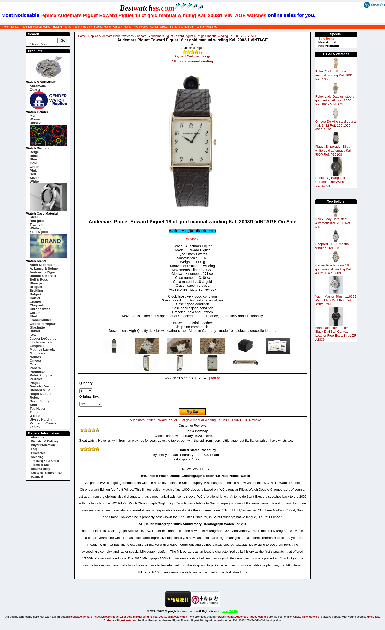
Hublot (35, 331)
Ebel (33, 316)
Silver (34, 178)
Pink (33, 170)
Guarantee (38, 453)
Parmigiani (38, 371)
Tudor (34, 412)
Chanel (35, 301)
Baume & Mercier (43, 276)
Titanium (36, 224)
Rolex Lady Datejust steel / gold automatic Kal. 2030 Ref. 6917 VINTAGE (334, 100)
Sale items (326, 38)
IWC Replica (141, 26)
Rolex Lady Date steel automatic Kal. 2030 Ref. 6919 (333, 223)
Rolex (34, 397)
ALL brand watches (206, 26)
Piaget (35, 383)
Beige (34, 152)
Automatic (38, 86)
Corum (35, 313)
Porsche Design (42, 386)
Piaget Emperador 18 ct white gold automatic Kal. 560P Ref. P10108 (333, 150)
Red (33, 174)
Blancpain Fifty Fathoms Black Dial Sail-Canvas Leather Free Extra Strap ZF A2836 (335, 333)
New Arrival (327, 42)
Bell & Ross (39, 279)
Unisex (35, 123)
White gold (38, 228)
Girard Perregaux (43, 324)
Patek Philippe (41, 375)
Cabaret (142, 36)
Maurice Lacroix (42, 349)
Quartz (35, 89)
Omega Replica (122, 26)
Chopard (36, 305)
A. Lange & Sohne (44, 268)
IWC (33, 335)
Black (34, 156)
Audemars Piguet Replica (35, 26)
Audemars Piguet (43, 272)
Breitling (36, 290)
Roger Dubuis (40, 394)
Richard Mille (40, 390)
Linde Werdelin (41, 342)
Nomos (35, 357)
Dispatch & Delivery (45, 441)
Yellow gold (39, 232)
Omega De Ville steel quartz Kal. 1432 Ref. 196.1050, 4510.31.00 (335, 125)
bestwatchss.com (187, 611)
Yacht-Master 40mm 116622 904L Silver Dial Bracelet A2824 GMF (335, 300)
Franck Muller (40, 320)
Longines (37, 346)
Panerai (35, 368)
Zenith (35, 427)
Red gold (37, 221)
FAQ (34, 449)
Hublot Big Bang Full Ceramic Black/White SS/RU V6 (330, 181)
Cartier (35, 298)
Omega (35, 360)
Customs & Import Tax (46, 472)
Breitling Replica (61, 26)
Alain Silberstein (42, 265)
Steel (34, 217)
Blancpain (37, 283)
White (34, 181)
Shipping (37, 457)
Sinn (33, 405)
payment (37, 476)
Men (33, 115)
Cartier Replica (158, 26)
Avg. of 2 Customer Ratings (193, 56)
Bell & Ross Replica (181, 26)
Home (82, 36)
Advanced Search (39, 44)
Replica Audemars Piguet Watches (111, 36)
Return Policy (40, 469)
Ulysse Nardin (41, 419)
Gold (33, 163)
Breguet (36, 287)
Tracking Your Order (45, 461)
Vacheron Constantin (46, 423)
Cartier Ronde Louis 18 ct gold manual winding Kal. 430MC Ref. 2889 (333, 269)
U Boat (35, 416)
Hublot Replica (102, 26)
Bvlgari (35, 294)
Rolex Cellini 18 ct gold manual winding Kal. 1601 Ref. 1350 (334, 75)
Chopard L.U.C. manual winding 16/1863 (332, 246)
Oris (33, 364)
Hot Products (328, 46)
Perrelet (36, 379)
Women (35, 119)
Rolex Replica (10, 26)
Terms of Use (40, 465)
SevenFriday (39, 401)
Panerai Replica (82, 26)
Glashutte (37, 327)
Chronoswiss (40, 309)
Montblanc (38, 353)
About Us (37, 437)
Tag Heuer (37, 408)
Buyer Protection (43, 445)
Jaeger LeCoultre (43, 338)
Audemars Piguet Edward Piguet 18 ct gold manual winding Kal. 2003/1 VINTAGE (204, 36)
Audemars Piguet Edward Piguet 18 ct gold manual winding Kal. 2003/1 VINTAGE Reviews (195, 420)
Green (34, 167)
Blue (33, 159)
